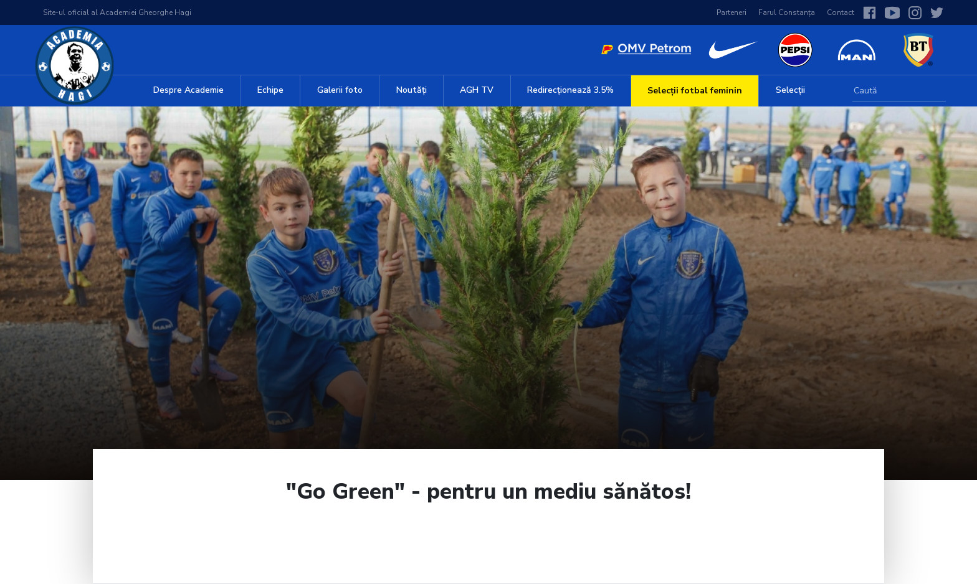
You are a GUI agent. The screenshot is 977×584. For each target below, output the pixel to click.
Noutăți (411, 90)
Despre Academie (188, 90)
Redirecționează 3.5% (570, 90)
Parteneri (731, 12)
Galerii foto (340, 90)
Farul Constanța (786, 12)
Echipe (270, 90)
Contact (840, 12)
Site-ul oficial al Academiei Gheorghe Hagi (117, 12)
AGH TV (476, 90)
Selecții (790, 90)
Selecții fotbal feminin (694, 91)
